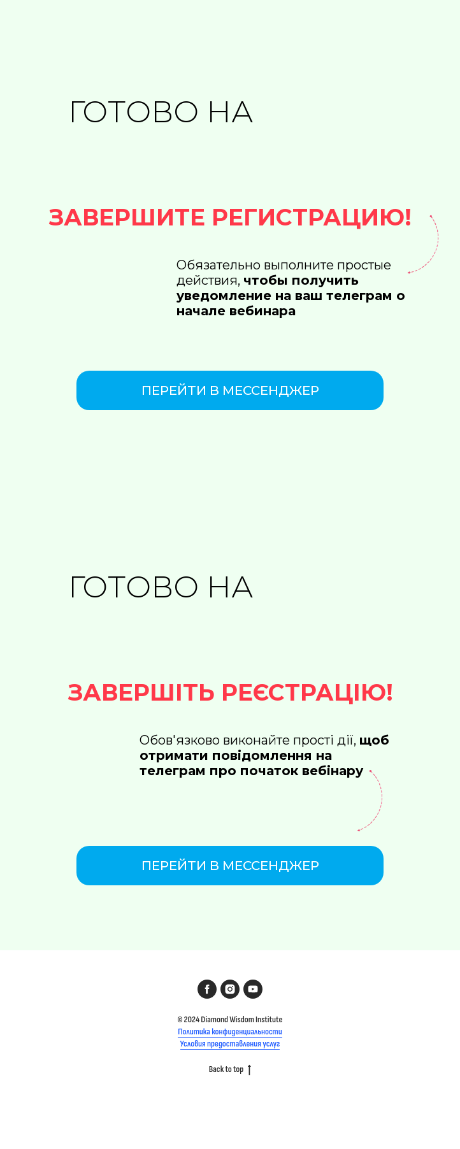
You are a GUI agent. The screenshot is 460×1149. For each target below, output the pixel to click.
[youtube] (252, 989)
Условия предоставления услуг (230, 1043)
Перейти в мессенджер (230, 390)
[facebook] (207, 989)
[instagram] (230, 989)
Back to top (230, 1070)
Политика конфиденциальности (230, 1031)
